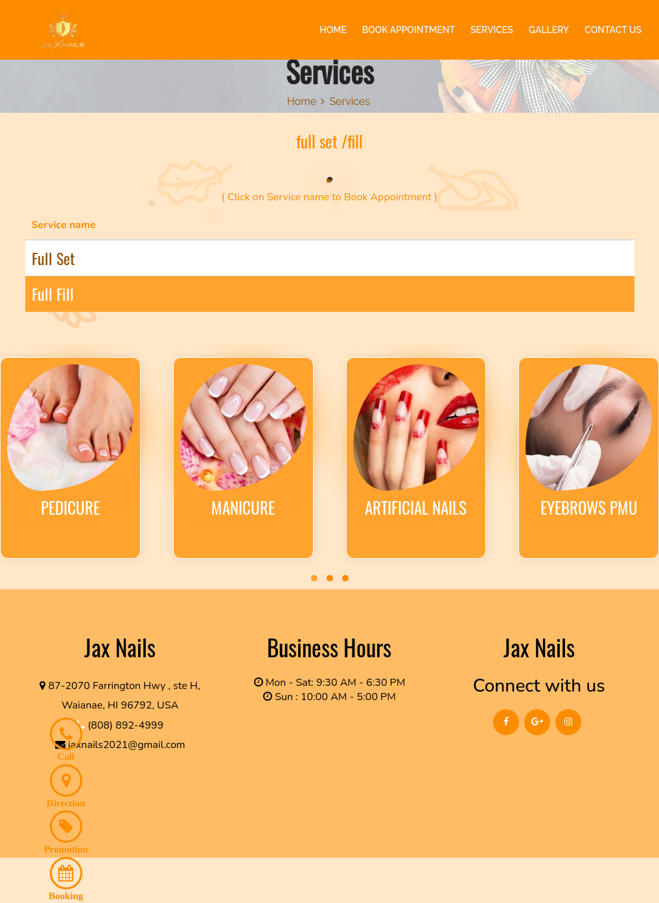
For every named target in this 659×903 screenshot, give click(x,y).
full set (53, 258)
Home (301, 101)
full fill (53, 293)
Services (349, 101)
